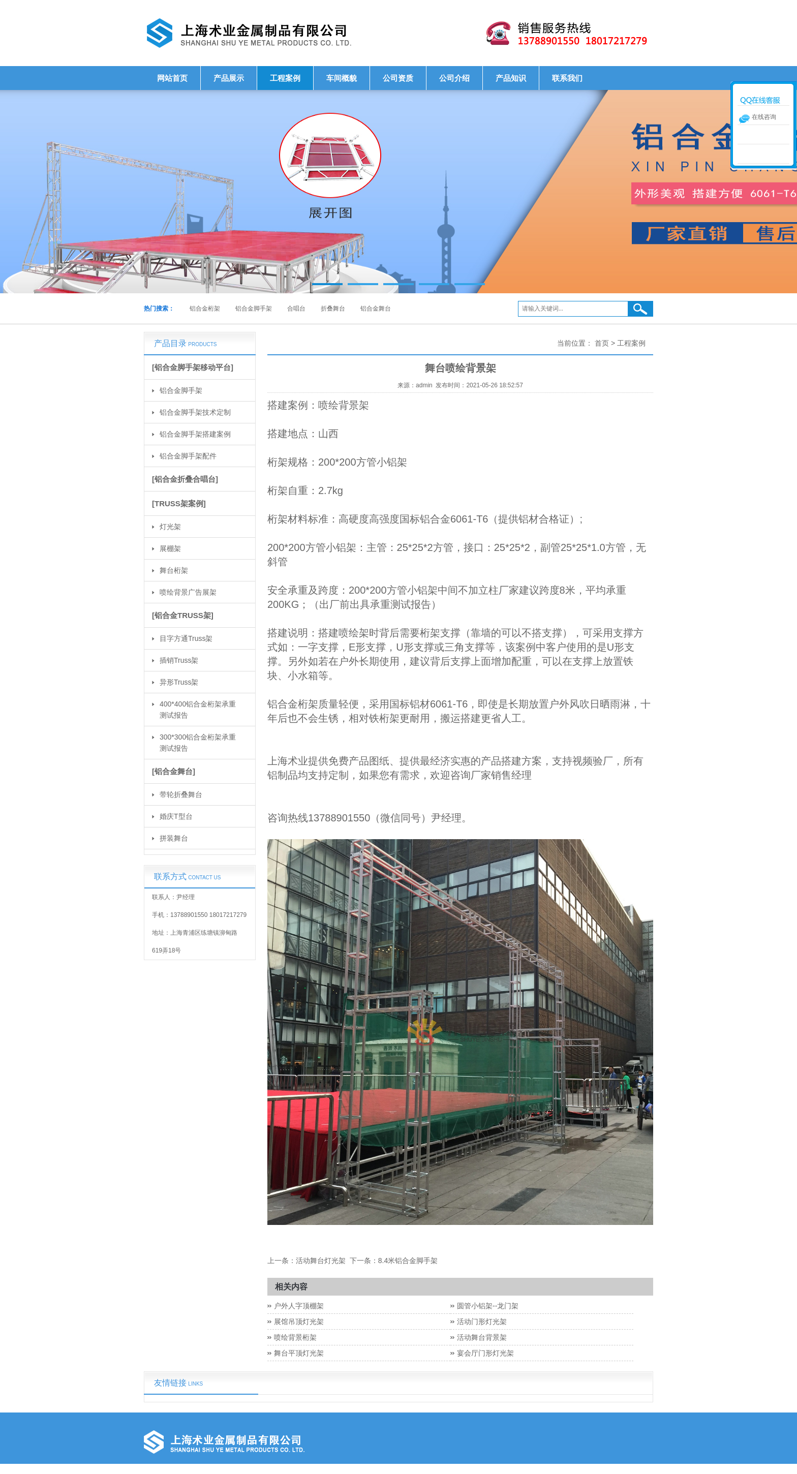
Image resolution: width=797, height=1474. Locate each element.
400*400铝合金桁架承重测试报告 (198, 709)
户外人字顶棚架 (299, 1306)
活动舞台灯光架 (321, 1260)
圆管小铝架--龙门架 (487, 1306)
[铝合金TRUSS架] (182, 615)
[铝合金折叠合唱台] (185, 479)
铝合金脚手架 (253, 308)
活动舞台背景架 (482, 1337)
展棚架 (170, 548)
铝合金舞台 (375, 308)
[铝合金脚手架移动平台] (192, 367)
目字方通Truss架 (186, 638)
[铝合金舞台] (173, 771)
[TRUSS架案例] (179, 503)
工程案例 (285, 78)
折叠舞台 (333, 308)
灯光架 (170, 527)
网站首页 (172, 78)
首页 (602, 343)
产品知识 (511, 78)
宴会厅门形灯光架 (485, 1353)
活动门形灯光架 (482, 1321)
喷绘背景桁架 (295, 1337)
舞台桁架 (174, 570)
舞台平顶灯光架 (299, 1353)
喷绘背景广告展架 (188, 592)
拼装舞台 (174, 838)
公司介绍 (454, 78)
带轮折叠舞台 (181, 794)
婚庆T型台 (176, 816)
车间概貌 (341, 78)
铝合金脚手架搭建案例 (195, 434)
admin (424, 385)
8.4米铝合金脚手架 (408, 1260)
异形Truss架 (179, 682)
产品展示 (228, 78)
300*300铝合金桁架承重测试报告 (198, 742)
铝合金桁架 (205, 308)
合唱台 (296, 308)
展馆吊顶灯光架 (299, 1321)
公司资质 (398, 78)
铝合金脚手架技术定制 (195, 412)
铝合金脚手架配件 (188, 456)
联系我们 (567, 78)
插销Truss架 (179, 660)
